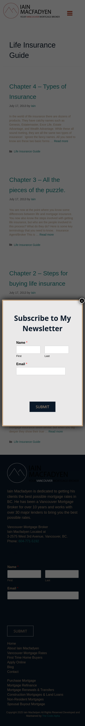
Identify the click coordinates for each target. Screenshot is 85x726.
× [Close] (81, 300)
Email (21, 364)
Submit (42, 406)
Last (47, 356)
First (18, 356)
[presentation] (47, 394)
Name (21, 342)
